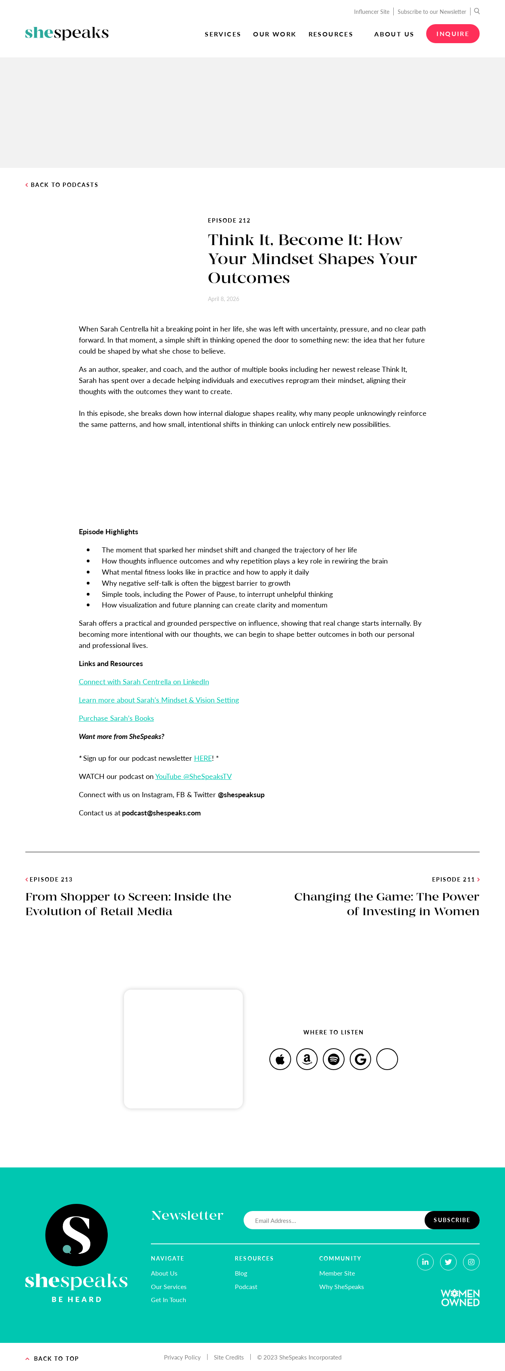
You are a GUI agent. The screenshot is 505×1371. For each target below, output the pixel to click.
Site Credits (229, 1357)
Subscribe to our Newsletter (432, 11)
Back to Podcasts (62, 184)
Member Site (337, 1273)
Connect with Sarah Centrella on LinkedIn (144, 681)
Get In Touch (168, 1299)
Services (223, 33)
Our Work (274, 33)
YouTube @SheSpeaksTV (193, 776)
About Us (394, 33)
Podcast (246, 1286)
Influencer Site (371, 11)
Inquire (452, 33)
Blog (241, 1273)
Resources (331, 33)
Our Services (169, 1286)
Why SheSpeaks (341, 1286)
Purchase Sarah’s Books (116, 718)
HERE (203, 758)
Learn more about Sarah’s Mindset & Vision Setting (159, 700)
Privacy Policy (182, 1357)
